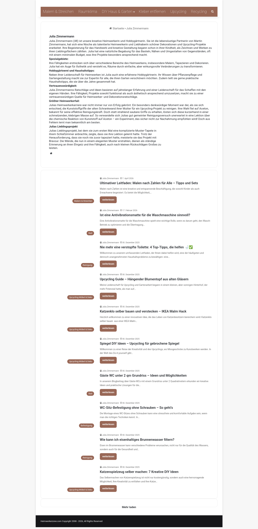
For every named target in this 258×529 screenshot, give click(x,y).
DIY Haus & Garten (117, 11)
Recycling (199, 11)
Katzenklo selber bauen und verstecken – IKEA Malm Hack (143, 311)
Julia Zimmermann (61, 36)
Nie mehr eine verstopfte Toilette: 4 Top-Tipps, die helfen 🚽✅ (146, 247)
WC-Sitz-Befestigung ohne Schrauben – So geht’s (136, 408)
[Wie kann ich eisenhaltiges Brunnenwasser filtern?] (71, 447)
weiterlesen (108, 199)
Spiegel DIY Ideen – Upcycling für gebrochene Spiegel (139, 343)
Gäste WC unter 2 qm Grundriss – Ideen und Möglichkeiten (143, 375)
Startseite (116, 28)
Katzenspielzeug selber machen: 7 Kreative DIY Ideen (139, 472)
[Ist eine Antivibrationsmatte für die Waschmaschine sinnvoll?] (71, 223)
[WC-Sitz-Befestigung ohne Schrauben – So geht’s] (71, 415)
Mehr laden (129, 507)
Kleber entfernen (152, 11)
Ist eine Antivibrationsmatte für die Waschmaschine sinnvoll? (145, 215)
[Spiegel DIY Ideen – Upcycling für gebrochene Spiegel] (71, 351)
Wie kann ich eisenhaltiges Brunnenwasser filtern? (137, 440)
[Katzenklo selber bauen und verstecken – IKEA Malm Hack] (71, 319)
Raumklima (87, 11)
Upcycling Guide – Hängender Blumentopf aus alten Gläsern (144, 279)
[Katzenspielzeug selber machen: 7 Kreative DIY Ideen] (71, 480)
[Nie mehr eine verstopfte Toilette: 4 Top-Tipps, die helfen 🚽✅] (71, 255)
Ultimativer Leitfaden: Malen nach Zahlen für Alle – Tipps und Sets (149, 183)
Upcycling (178, 11)
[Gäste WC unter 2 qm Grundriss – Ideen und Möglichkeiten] (71, 383)
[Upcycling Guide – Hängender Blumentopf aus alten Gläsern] (71, 287)
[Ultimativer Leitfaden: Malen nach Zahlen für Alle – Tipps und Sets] (71, 191)
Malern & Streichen (58, 11)
